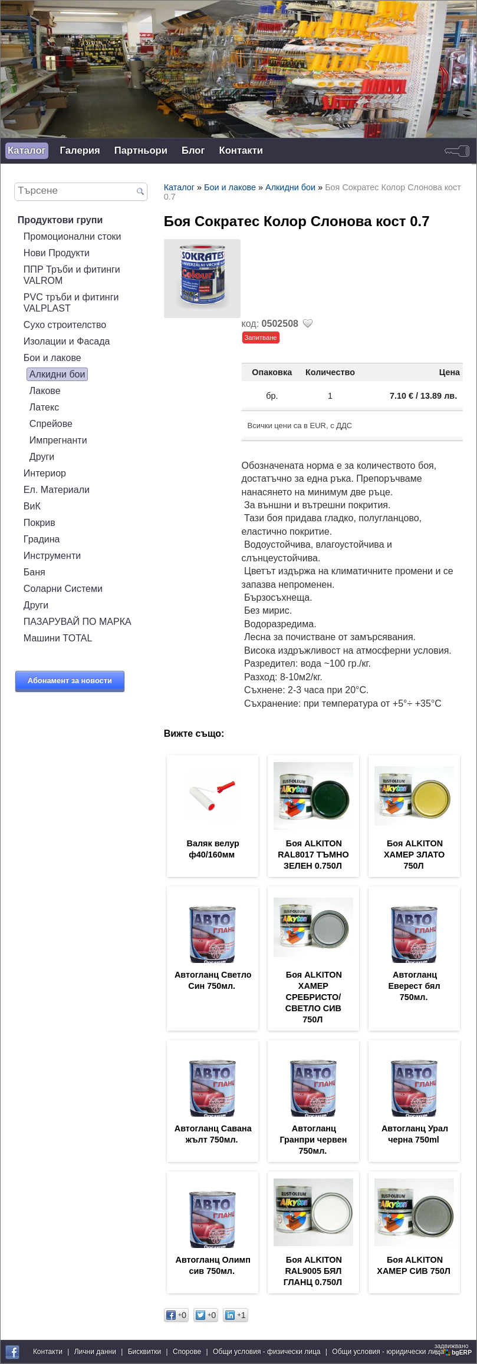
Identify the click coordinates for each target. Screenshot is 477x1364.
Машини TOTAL (58, 638)
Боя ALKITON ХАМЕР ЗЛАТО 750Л (414, 854)
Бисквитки (144, 1352)
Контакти (241, 150)
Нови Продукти (57, 252)
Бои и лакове (52, 357)
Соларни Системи (63, 588)
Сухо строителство (65, 324)
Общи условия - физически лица (267, 1352)
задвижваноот (454, 1349)
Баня (34, 572)
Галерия (80, 150)
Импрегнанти (58, 440)
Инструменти (52, 555)
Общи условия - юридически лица (388, 1352)
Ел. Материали (57, 489)
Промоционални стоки (72, 236)
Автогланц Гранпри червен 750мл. (313, 1140)
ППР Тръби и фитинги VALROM (72, 275)
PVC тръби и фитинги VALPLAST (71, 302)
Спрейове (51, 423)
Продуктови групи (60, 219)
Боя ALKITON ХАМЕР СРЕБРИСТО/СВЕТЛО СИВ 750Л (313, 997)
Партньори (140, 150)
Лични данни (95, 1352)
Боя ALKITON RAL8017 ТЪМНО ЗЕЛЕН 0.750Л (313, 854)
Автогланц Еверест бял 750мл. (414, 986)
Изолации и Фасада (67, 341)
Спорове (187, 1352)
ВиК (32, 506)
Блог (193, 150)
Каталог (27, 150)
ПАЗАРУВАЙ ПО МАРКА (77, 621)
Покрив (39, 522)
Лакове (45, 390)
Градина (42, 539)
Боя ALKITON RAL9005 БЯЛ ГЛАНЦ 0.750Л (313, 1271)
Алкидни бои (57, 374)
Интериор (45, 473)
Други (41, 456)
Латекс (44, 407)
